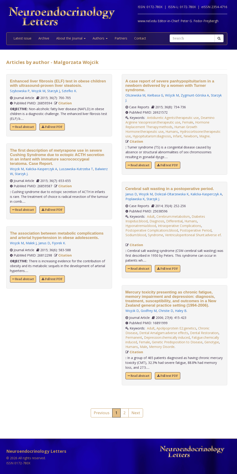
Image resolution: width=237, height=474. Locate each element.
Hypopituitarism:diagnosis (152, 136)
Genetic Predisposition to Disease (177, 342)
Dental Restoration (204, 333)
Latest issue (22, 38)
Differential (174, 221)
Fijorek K (58, 243)
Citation (65, 103)
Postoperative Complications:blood (151, 230)
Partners (121, 38)
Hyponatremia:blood (140, 225)
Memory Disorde (162, 346)
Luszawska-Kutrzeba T (76, 169)
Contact (140, 38)
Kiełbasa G (155, 95)
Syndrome (155, 235)
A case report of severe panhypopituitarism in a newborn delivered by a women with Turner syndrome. (169, 85)
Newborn (190, 136)
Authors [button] (100, 38)
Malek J (31, 243)
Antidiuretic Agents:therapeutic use (173, 117)
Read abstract (23, 127)
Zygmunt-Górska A (195, 95)
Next (135, 412)
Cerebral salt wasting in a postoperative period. (169, 189)
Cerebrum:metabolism (173, 216)
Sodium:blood (135, 235)
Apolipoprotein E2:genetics (176, 328)
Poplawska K (135, 199)
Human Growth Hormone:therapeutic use (161, 129)
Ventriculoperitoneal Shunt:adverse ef (193, 235)
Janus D (44, 243)
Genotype (211, 342)
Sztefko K (69, 91)
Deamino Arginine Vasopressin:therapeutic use (170, 119)
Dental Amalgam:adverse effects (163, 333)
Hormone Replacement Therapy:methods (167, 124)
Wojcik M (38, 91)
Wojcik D (132, 310)
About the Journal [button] (71, 38)
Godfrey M (149, 310)
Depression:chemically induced (167, 337)
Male (143, 346)
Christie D (166, 310)
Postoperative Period (196, 230)
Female (187, 122)
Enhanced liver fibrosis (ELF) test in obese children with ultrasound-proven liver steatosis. (58, 83)
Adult (151, 216)
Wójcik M (172, 95)
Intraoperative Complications (179, 225)
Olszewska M (135, 95)
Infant (177, 136)
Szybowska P (20, 91)
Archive (43, 38)
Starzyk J (53, 91)
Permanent (133, 337)
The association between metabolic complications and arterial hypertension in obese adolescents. (56, 235)
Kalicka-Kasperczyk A (41, 169)
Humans (171, 131)
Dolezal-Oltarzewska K (172, 194)
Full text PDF (52, 127)
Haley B (181, 310)
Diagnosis (157, 221)
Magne (204, 136)
